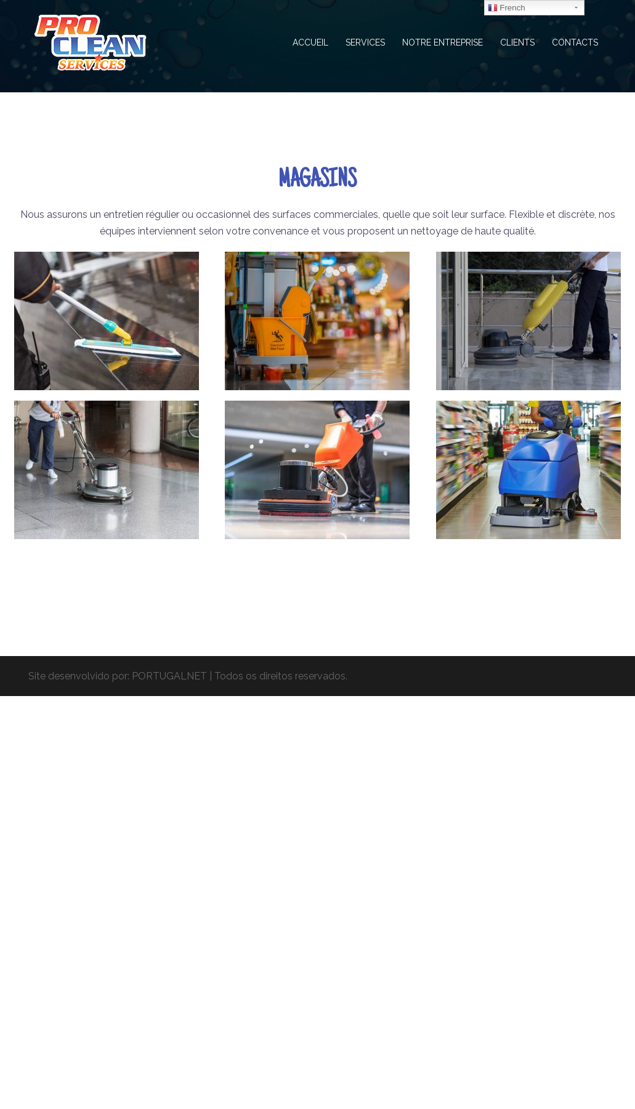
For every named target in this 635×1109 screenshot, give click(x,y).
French (506, 8)
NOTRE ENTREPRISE (442, 42)
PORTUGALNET (169, 676)
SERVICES (365, 42)
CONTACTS (575, 42)
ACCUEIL (310, 42)
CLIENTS (517, 42)
